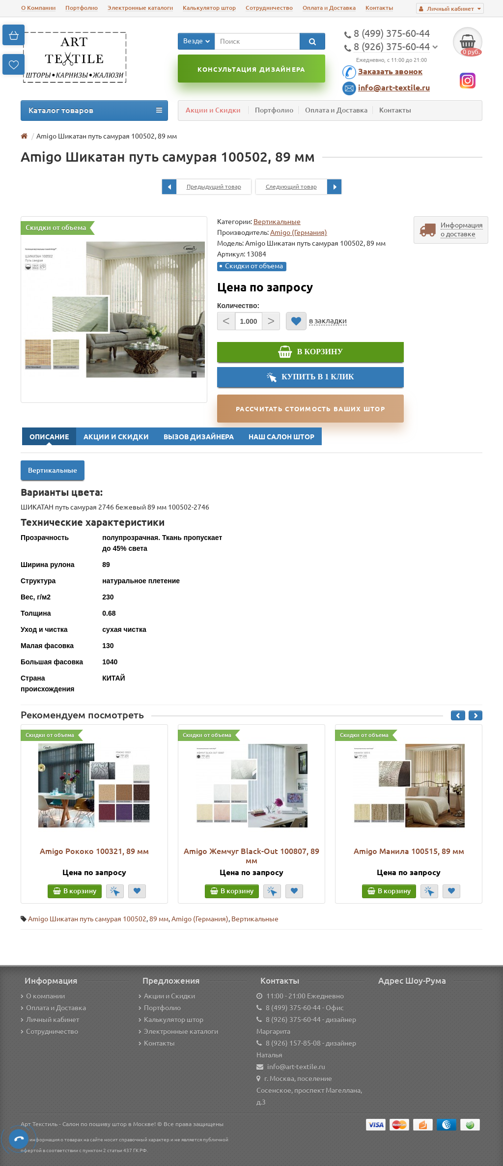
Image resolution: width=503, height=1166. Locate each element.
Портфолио (81, 7)
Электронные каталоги (140, 7)
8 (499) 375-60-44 (293, 1008)
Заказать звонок (390, 71)
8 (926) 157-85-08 (293, 1043)
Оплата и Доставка (329, 7)
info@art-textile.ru (394, 87)
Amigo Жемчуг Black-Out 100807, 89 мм (251, 855)
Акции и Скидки (213, 110)
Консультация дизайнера (251, 69)
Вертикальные (277, 222)
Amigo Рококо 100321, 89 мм (94, 851)
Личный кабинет (50, 1020)
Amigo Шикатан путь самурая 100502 (87, 919)
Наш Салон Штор (281, 437)
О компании (43, 996)
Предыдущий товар (201, 186)
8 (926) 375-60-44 (293, 1020)
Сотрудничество (269, 7)
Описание (49, 437)
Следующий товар (303, 186)
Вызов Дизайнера (199, 437)
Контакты (379, 7)
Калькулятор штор (209, 7)
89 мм (158, 919)
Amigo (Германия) (199, 919)
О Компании (38, 7)
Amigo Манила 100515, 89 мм (409, 851)
